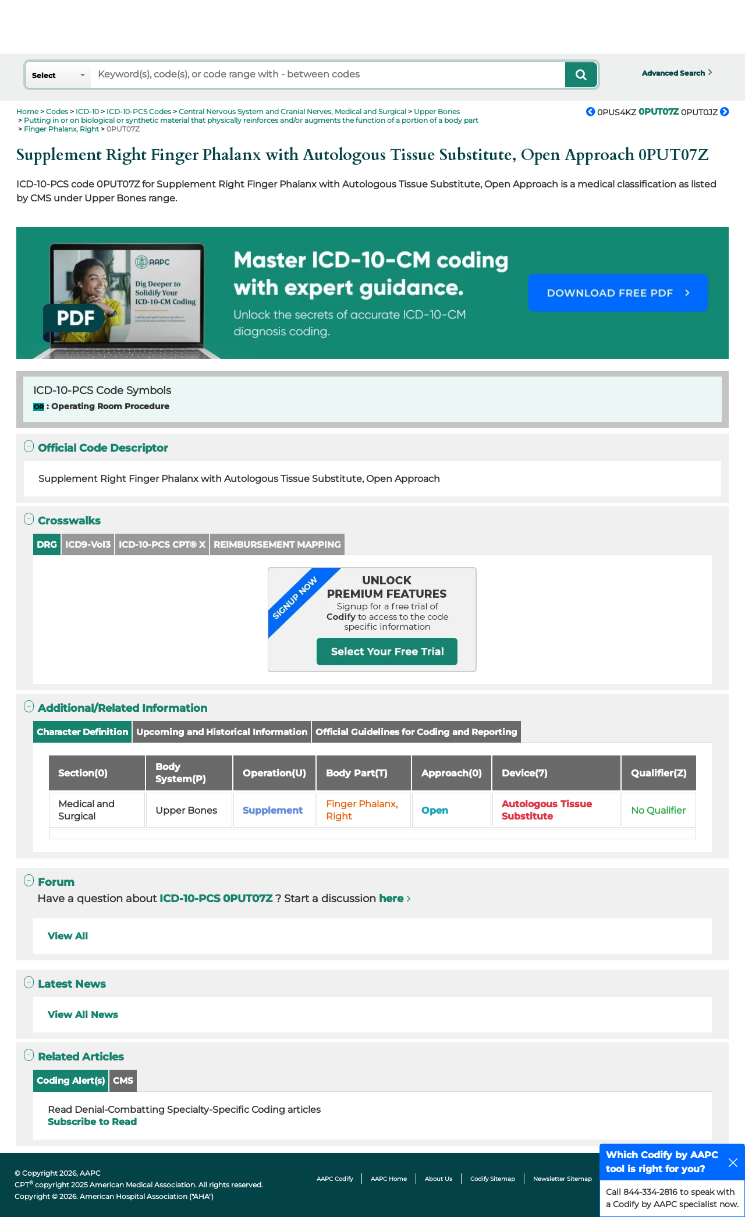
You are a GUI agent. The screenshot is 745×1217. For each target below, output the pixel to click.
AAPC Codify (335, 1179)
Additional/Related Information (115, 708)
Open (434, 810)
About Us (438, 1179)
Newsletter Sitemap (562, 1179)
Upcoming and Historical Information (221, 731)
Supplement (273, 810)
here (391, 898)
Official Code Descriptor (96, 448)
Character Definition (82, 731)
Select (43, 75)
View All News (83, 1014)
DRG (47, 544)
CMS (123, 1080)
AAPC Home (389, 1179)
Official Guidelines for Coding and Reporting (416, 731)
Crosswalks (62, 520)
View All (68, 936)
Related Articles (74, 1056)
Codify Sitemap (492, 1179)
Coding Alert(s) (71, 1080)
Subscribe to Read (92, 1121)
